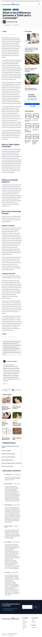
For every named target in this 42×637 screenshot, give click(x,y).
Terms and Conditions (10, 635)
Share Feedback (16, 390)
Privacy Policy (4, 635)
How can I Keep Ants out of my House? (28, 141)
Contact (33, 622)
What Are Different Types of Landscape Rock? (17, 424)
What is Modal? (35, 120)
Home (26, 46)
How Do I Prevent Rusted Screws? (6, 438)
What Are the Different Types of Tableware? (6, 408)
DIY (2, 436)
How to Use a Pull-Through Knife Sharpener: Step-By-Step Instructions (31, 49)
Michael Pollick (11, 21)
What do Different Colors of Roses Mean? (28, 130)
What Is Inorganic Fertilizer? (17, 407)
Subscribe (35, 607)
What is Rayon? (35, 129)
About (33, 620)
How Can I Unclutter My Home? (5, 424)
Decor (3, 405)
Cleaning (4, 420)
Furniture (24, 627)
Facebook (34, 627)
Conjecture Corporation (13, 633)
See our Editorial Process (6, 390)
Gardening (15, 405)
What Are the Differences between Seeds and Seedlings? (31, 70)
